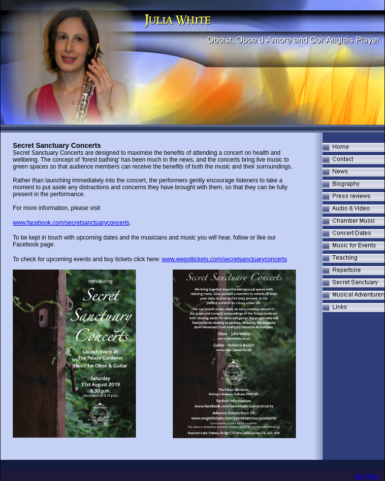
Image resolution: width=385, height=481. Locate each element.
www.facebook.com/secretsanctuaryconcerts (71, 222)
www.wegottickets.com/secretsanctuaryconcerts (224, 259)
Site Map (366, 476)
